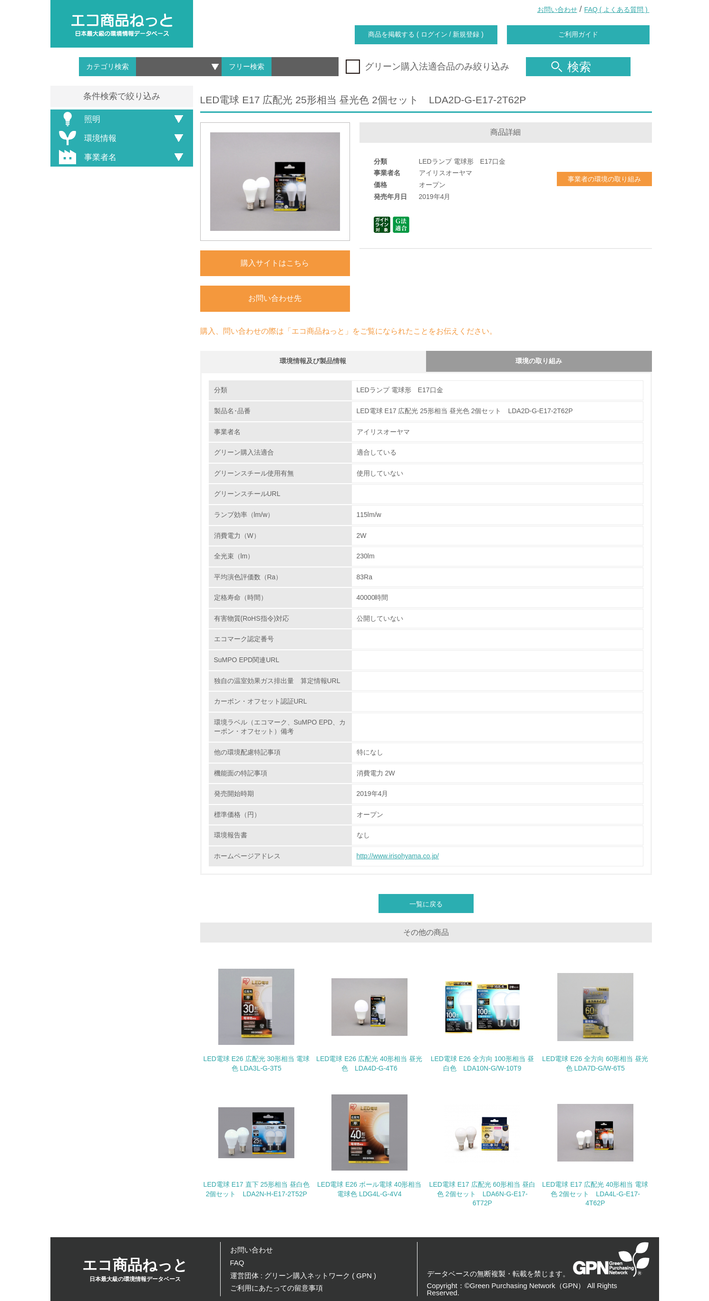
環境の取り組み (538, 362)
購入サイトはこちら (275, 263)
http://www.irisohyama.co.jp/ (398, 859)
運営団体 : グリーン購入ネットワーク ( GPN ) (303, 1275)
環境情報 (86, 138)
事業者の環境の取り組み (604, 179)
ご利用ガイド (578, 34)
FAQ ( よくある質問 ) (617, 9)
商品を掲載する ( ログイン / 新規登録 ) (426, 34)
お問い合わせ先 (274, 298)
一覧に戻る (426, 906)
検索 (571, 66)
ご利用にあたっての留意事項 (276, 1288)
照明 (78, 119)
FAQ (237, 1263)
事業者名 (86, 157)
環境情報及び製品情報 (313, 362)
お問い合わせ (557, 9)
